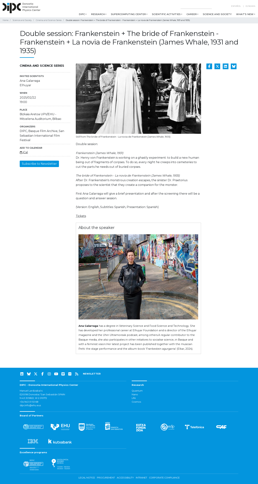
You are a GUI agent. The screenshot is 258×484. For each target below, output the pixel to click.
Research (98, 14)
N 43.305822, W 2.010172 (33, 398)
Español (236, 6)
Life (134, 398)
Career (192, 14)
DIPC (82, 14)
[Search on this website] (196, 6)
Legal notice (86, 477)
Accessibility (125, 477)
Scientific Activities (166, 14)
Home (5, 20)
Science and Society (217, 14)
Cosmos (136, 401)
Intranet (141, 477)
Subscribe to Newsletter (39, 163)
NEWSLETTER (92, 373)
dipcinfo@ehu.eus (30, 405)
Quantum (137, 390)
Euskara (250, 6)
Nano (135, 394)
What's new (245, 14)
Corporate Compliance (164, 477)
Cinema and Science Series (49, 20)
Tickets (81, 216)
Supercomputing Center (128, 14)
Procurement (106, 477)
